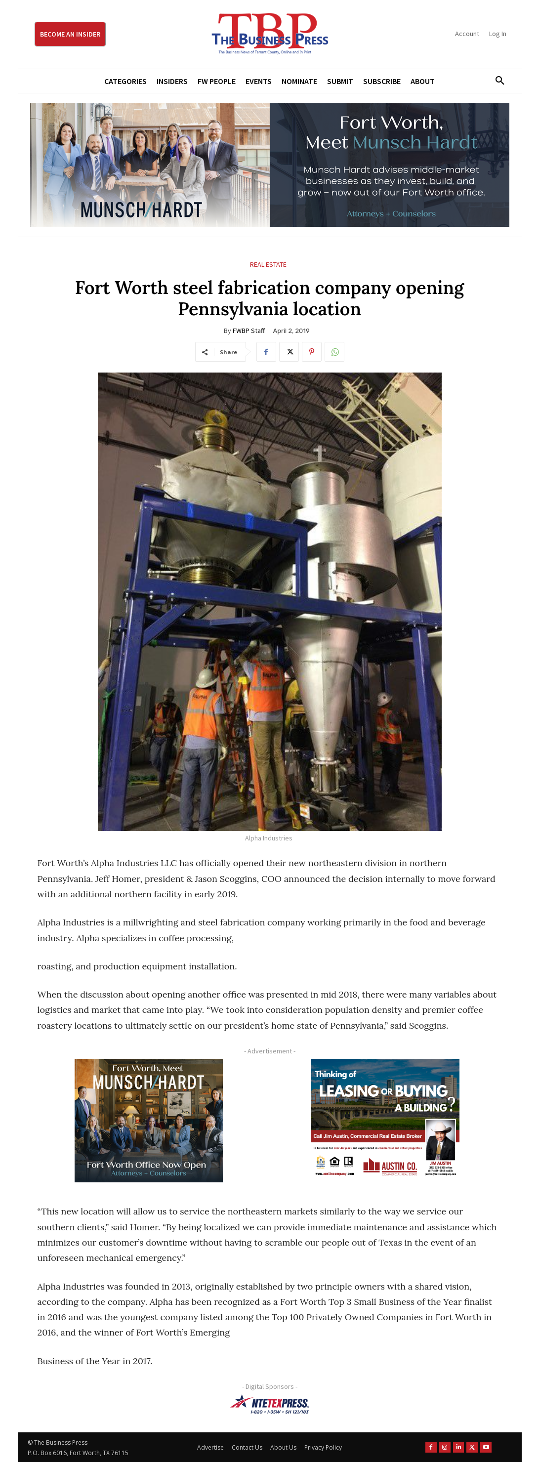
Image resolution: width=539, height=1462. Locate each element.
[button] (496, 81)
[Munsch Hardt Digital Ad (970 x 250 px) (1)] (270, 165)
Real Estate (268, 264)
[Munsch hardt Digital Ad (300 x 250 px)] (149, 1120)
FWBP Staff (249, 330)
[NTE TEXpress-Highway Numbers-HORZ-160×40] (270, 1404)
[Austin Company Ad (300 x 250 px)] (385, 1120)
